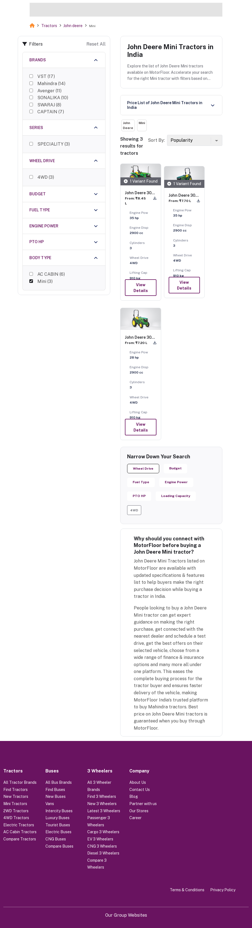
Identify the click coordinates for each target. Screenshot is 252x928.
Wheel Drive (143, 468)
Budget (175, 468)
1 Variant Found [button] (141, 181)
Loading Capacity (175, 496)
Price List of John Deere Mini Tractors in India (164, 105)
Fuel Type (141, 482)
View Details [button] (140, 288)
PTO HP (139, 496)
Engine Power (176, 482)
